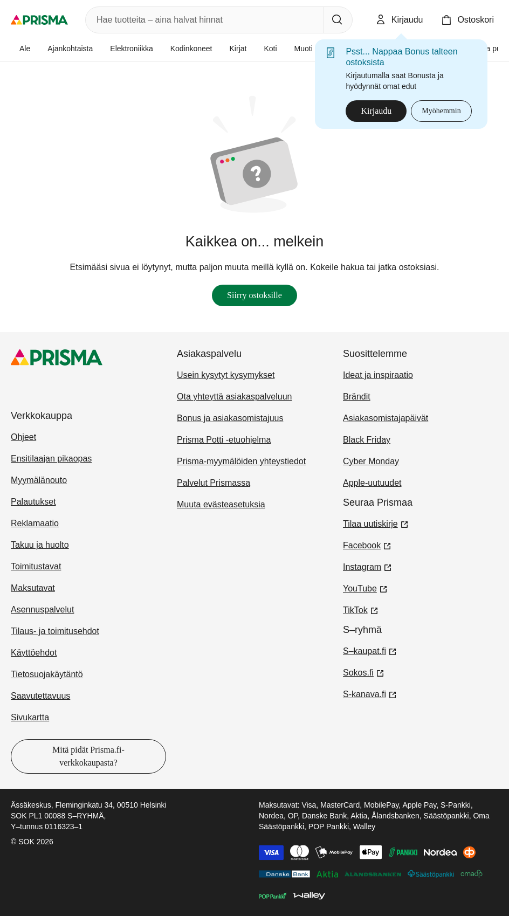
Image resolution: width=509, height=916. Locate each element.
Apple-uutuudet (372, 482)
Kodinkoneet (191, 48)
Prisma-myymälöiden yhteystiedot (241, 461)
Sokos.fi (363, 672)
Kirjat (238, 48)
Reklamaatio (35, 523)
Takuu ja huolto (40, 544)
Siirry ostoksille (254, 295)
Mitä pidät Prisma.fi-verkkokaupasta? (88, 756)
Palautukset (33, 501)
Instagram (367, 566)
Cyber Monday (371, 461)
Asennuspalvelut (42, 609)
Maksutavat (33, 588)
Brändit (356, 396)
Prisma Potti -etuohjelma (224, 439)
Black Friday (366, 439)
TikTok (361, 609)
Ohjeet (23, 437)
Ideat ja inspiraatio (378, 375)
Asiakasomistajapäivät (385, 418)
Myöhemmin (441, 111)
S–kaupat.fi (370, 650)
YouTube (365, 588)
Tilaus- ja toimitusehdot (55, 631)
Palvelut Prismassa (213, 482)
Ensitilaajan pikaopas (51, 458)
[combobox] (202, 20)
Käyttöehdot (34, 652)
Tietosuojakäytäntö (47, 674)
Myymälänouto (39, 480)
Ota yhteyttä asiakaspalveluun (234, 396)
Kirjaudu (376, 110)
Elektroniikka (131, 48)
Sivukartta (30, 717)
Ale (24, 48)
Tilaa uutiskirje (376, 523)
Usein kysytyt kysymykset (225, 375)
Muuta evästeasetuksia (221, 504)
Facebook (367, 544)
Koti (270, 48)
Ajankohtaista (70, 48)
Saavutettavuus (40, 695)
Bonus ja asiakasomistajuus (230, 418)
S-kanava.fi (370, 693)
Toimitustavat (36, 566)
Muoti (303, 48)
